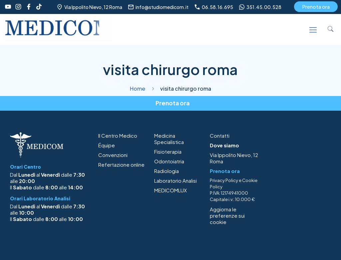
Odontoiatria (169, 161)
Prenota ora (316, 6)
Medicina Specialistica (169, 138)
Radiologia (166, 171)
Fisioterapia (167, 151)
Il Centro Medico (117, 135)
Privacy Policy (224, 180)
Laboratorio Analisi (175, 180)
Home (137, 88)
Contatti (219, 135)
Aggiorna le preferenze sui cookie (227, 215)
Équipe (106, 145)
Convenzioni (113, 155)
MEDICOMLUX (170, 190)
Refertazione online (121, 164)
